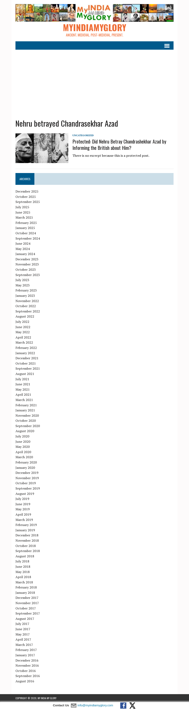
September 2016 (27, 676)
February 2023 (26, 290)
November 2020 (27, 415)
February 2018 (26, 587)
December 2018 (26, 535)
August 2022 (24, 316)
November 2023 (27, 264)
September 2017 (27, 613)
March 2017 (24, 644)
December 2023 (26, 259)
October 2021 (25, 363)
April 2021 (23, 394)
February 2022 (26, 347)
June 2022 (22, 327)
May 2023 (22, 285)
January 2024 (25, 254)
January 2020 (25, 467)
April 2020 (23, 452)
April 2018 (23, 577)
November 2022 (27, 301)
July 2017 (22, 623)
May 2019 (22, 509)
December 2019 (26, 472)
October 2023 (25, 269)
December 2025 (26, 191)
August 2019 (24, 493)
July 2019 (22, 498)
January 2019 (25, 530)
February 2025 (26, 222)
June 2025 (22, 212)
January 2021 (25, 410)
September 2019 (27, 488)
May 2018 (22, 572)
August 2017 (24, 618)
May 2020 (22, 446)
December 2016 (26, 660)
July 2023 (22, 280)
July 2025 (22, 207)
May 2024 (22, 249)
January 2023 (25, 295)
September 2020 (27, 426)
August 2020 (24, 431)
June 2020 (22, 441)
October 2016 (25, 670)
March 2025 (24, 217)
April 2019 (23, 514)
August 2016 (24, 681)
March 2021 (24, 400)
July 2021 (22, 379)
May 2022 (22, 332)
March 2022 (24, 342)
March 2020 (24, 457)
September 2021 (27, 368)
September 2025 (27, 201)
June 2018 (22, 566)
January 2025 (25, 228)
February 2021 (26, 405)
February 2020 (26, 462)
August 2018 (24, 556)
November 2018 (27, 540)
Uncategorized (83, 135)
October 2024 (25, 233)
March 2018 (24, 582)
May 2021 (22, 389)
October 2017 (25, 608)
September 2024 (27, 238)
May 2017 (22, 634)
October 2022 (25, 306)
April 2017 (23, 639)
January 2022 (25, 353)
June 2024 (22, 243)
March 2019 (24, 519)
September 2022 (27, 311)
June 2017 (22, 629)
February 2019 (26, 525)
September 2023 (27, 275)
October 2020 (25, 420)
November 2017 (27, 603)
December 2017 (26, 597)
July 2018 (22, 561)
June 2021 (22, 384)
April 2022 (23, 337)
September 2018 (27, 551)
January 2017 (25, 655)
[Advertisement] (94, 81)
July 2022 (22, 321)
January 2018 (25, 592)
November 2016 (27, 665)
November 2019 (27, 478)
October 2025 (25, 196)
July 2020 (22, 436)
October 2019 (25, 483)
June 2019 (22, 504)
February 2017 (26, 650)
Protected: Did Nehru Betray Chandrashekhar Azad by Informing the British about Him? (119, 144)
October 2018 (25, 546)
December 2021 (26, 358)
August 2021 (24, 373)
